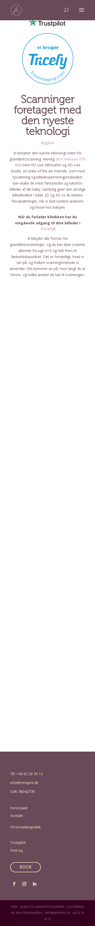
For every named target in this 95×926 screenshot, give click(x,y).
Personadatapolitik (25, 827)
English (47, 142)
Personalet (19, 808)
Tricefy (47, 228)
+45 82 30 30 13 (29, 773)
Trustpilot (18, 842)
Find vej (16, 850)
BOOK (25, 867)
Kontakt (16, 815)
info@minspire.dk (24, 782)
